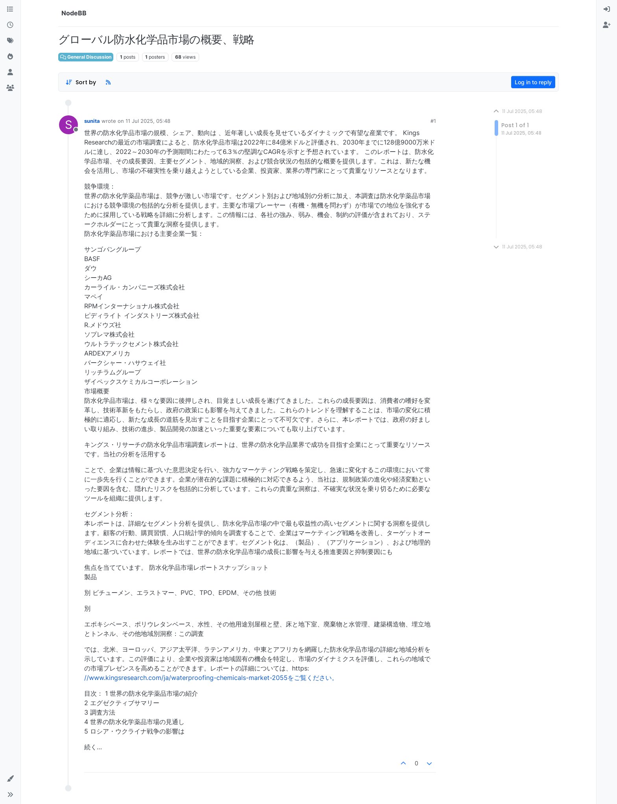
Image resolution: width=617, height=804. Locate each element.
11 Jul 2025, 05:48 (148, 121)
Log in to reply (533, 82)
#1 (433, 121)
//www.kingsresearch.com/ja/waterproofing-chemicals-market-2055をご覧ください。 (211, 678)
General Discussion (85, 57)
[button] (10, 779)
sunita (92, 121)
